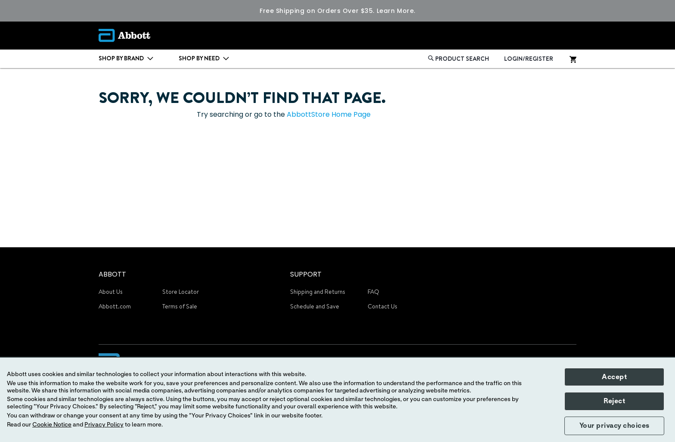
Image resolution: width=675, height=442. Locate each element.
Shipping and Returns (317, 291)
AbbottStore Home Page (329, 114)
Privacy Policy (104, 425)
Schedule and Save (314, 306)
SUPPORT (306, 274)
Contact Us (382, 306)
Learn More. (396, 10)
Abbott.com (115, 306)
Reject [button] (614, 401)
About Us (111, 291)
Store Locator (180, 291)
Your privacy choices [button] (614, 425)
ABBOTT (112, 274)
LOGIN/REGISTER (528, 58)
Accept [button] (614, 377)
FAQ (373, 291)
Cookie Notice (51, 425)
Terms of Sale (179, 306)
